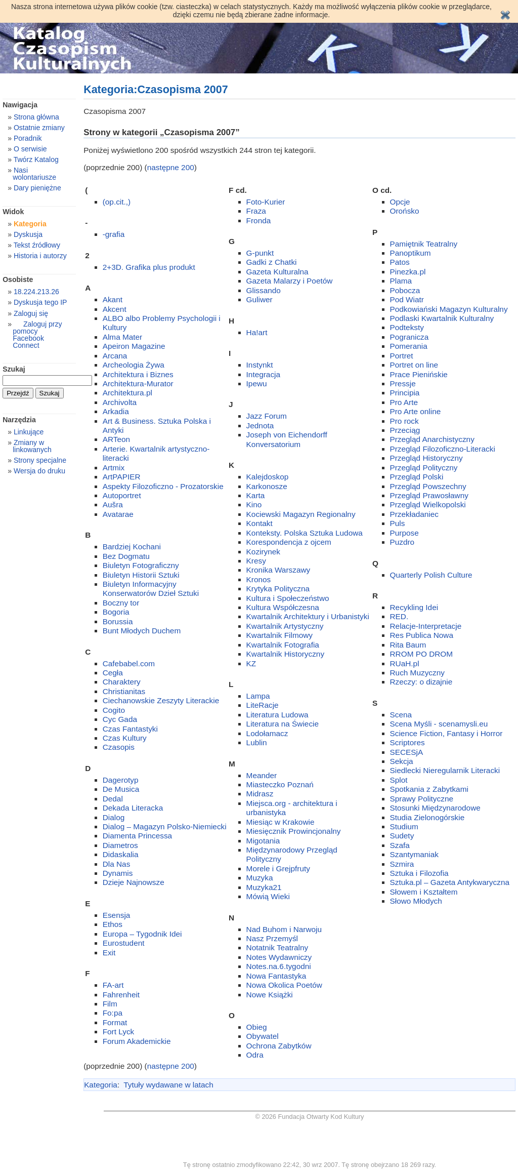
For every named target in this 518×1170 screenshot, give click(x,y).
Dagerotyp (121, 780)
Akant (112, 299)
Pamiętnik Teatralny (424, 243)
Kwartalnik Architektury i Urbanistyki (307, 616)
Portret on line (414, 364)
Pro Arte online (415, 411)
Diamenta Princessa (137, 835)
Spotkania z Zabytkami (429, 789)
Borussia (118, 621)
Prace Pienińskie (419, 374)
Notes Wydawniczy (279, 957)
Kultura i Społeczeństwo (287, 598)
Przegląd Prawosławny (429, 495)
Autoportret (122, 495)
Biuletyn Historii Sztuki (141, 575)
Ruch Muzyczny (417, 672)
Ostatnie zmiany (39, 128)
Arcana (115, 355)
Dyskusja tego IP (40, 302)
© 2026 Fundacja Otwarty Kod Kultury (309, 1116)
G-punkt (260, 253)
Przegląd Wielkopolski (428, 504)
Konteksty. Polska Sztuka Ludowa (304, 533)
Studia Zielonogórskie (427, 817)
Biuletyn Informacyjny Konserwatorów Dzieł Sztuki (151, 588)
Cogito (114, 710)
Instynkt (259, 364)
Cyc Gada (120, 719)
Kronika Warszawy (278, 570)
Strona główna (36, 117)
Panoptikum (410, 253)
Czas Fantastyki (130, 728)
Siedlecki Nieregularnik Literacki (445, 770)
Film (110, 1003)
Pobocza (405, 290)
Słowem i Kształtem (424, 891)
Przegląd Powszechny (428, 486)
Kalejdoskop (267, 476)
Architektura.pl (127, 392)
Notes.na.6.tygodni (278, 966)
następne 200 (170, 167)
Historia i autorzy (40, 256)
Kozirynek (263, 551)
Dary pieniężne (37, 188)
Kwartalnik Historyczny (285, 654)
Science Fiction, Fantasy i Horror (446, 733)
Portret (401, 355)
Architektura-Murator (138, 383)
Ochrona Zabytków (279, 1045)
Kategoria (100, 1084)
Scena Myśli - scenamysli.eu (439, 723)
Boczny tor (121, 602)
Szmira (402, 864)
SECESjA (406, 752)
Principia (405, 392)
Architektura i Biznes (138, 374)
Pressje (403, 383)
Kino (254, 504)
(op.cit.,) (117, 201)
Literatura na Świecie (282, 723)
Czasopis (119, 747)
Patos (400, 262)
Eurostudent (124, 943)
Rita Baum (408, 644)
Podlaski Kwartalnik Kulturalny (442, 318)
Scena (401, 714)
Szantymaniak (414, 854)
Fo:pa (112, 1012)
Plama (401, 280)
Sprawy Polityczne (422, 798)
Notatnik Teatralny (277, 947)
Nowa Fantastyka (276, 976)
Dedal (113, 798)
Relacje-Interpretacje (426, 626)
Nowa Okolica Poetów (284, 985)
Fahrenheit (121, 994)
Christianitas (124, 691)
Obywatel (262, 1036)
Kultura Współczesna (282, 607)
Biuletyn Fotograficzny (141, 565)
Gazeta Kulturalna (277, 271)
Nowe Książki (269, 994)
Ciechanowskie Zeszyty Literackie (161, 700)
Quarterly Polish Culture (431, 575)
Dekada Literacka (133, 807)
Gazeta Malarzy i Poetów (289, 280)
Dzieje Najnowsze (133, 882)
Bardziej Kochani (132, 546)
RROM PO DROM (421, 654)
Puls (397, 523)
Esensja (117, 915)
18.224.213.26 (36, 292)
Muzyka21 (264, 887)
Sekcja (401, 761)
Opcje (400, 201)
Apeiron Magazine (134, 346)
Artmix (114, 467)
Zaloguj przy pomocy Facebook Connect (37, 334)
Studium (404, 826)
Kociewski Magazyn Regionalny (301, 514)
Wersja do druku (39, 471)
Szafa (400, 845)
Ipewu (256, 383)
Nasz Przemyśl (272, 938)
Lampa (258, 696)
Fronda (258, 220)
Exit (109, 952)
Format (115, 1022)
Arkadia (116, 411)
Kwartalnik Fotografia (282, 644)
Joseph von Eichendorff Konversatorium (286, 439)
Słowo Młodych (416, 901)
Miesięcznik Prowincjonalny (293, 831)
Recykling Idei (414, 607)
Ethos (112, 924)
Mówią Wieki (268, 896)
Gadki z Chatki (271, 262)
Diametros (120, 845)
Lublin (256, 742)
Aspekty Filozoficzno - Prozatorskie (163, 486)
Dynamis (118, 873)
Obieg (256, 1027)
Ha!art (257, 332)
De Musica (121, 789)
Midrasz (260, 793)
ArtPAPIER (122, 476)
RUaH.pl (404, 663)
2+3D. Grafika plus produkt (149, 267)
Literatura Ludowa (277, 714)
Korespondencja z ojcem (288, 542)
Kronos (258, 579)
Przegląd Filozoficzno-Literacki (442, 449)
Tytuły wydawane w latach (168, 1084)
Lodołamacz (267, 733)
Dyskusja (28, 234)
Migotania (263, 840)
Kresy (256, 560)
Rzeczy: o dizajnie (421, 681)
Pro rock (404, 421)
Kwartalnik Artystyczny (285, 626)
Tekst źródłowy (37, 245)
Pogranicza (409, 337)
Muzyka (259, 877)
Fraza (256, 211)
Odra (255, 1055)
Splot (399, 780)
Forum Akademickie (137, 1041)
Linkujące (29, 432)
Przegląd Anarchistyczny (432, 439)
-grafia (114, 234)
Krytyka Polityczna (278, 588)
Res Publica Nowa (422, 635)
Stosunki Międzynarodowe (435, 807)
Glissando (263, 290)
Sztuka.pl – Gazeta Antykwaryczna (449, 882)
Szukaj (14, 369)
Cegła (113, 672)
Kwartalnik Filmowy (279, 635)
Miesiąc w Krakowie (280, 822)
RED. (399, 616)
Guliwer (259, 299)
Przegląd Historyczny (426, 458)
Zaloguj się (31, 313)
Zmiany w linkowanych (32, 446)
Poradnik (28, 138)
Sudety (402, 835)
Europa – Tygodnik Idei (142, 934)
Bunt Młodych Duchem (142, 630)
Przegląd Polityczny (424, 467)
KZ (251, 663)
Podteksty (407, 327)
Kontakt (259, 523)
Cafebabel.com (129, 663)
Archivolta (120, 402)
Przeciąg (405, 430)
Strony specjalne (40, 460)
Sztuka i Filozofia (419, 873)
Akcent (114, 309)
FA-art (113, 985)
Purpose (404, 533)
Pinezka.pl (408, 271)
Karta (255, 495)
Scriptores (407, 742)
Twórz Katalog (36, 159)
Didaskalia (121, 854)
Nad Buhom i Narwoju (284, 929)
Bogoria (116, 612)
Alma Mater (123, 337)
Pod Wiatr (407, 299)
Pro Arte (404, 402)
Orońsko (404, 211)
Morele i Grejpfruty (278, 868)
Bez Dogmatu (126, 556)
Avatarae (118, 514)
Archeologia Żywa (133, 364)
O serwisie (30, 149)
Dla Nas (117, 864)
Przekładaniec (414, 514)
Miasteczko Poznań (280, 784)
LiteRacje (262, 705)
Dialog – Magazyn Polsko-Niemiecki (165, 826)
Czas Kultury (125, 738)
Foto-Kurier (265, 201)
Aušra (113, 504)
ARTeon (116, 439)
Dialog (114, 817)
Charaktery (122, 681)
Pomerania (408, 346)
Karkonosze (266, 486)
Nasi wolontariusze (34, 173)
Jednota (260, 425)
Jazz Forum (266, 416)
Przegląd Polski (417, 476)
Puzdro (402, 542)
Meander (261, 775)
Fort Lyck (119, 1031)
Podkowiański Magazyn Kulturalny (449, 309)
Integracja (263, 374)
